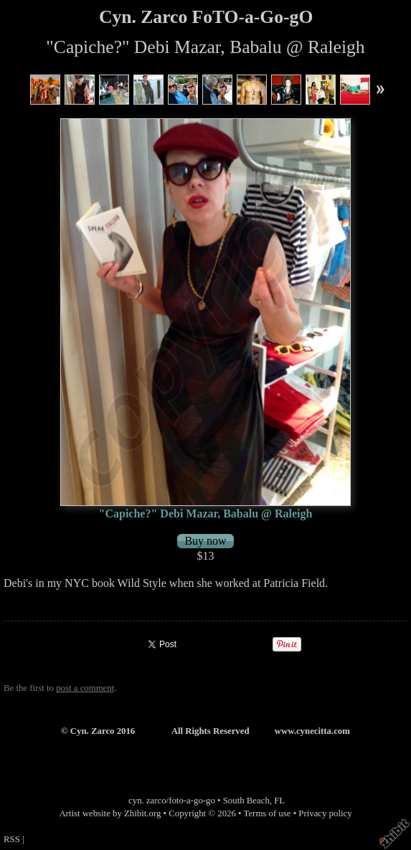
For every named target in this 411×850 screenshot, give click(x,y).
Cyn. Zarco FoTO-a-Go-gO (206, 16)
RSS (12, 839)
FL (279, 801)
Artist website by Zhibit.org (110, 813)
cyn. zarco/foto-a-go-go (171, 801)
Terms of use (267, 813)
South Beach (246, 801)
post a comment (85, 688)
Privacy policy (324, 813)
